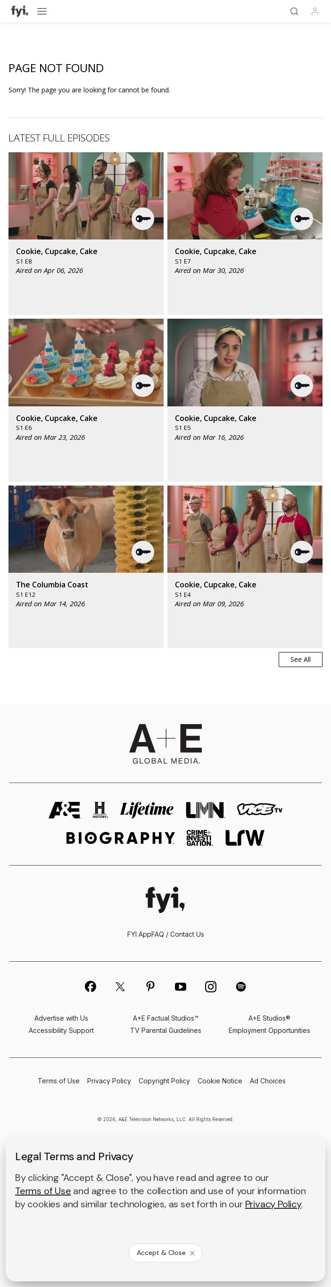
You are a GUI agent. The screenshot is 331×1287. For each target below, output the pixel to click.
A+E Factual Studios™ (166, 1018)
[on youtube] (180, 986)
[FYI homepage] (166, 899)
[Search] (294, 11)
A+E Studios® (269, 1018)
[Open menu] (42, 11)
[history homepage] (100, 810)
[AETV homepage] (65, 810)
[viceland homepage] (259, 810)
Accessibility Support (61, 1030)
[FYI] (20, 11)
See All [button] (300, 659)
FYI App (139, 934)
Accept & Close (166, 1252)
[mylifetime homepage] (147, 810)
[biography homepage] (120, 838)
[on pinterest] (150, 986)
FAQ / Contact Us (177, 934)
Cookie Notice (220, 1081)
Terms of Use (59, 1081)
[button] (143, 218)
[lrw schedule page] (245, 838)
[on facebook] (90, 986)
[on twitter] (120, 986)
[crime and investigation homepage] (200, 838)
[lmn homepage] (205, 810)
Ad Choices (268, 1081)
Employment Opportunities (269, 1030)
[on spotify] (241, 986)
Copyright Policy (164, 1081)
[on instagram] (210, 986)
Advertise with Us (61, 1018)
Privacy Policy (109, 1081)
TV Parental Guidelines (165, 1030)
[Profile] (315, 11)
